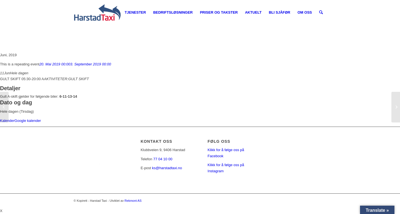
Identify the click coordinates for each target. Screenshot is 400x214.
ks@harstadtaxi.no (167, 168)
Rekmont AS (132, 200)
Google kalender (27, 121)
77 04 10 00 (162, 159)
